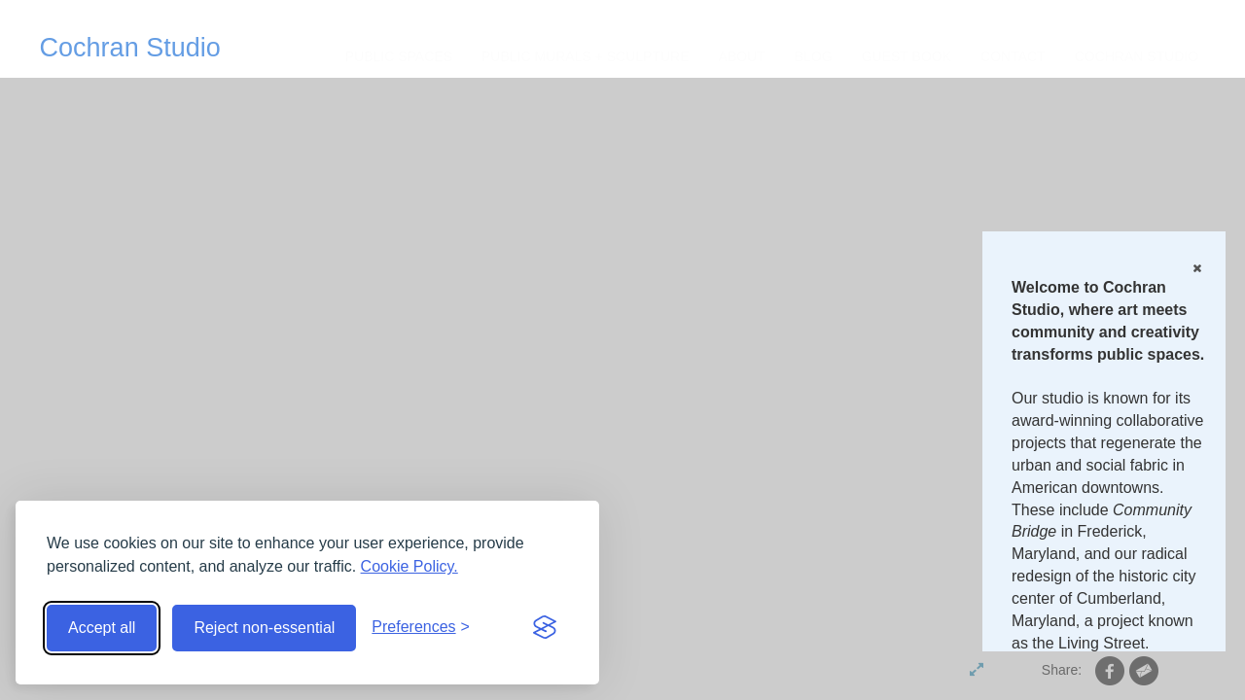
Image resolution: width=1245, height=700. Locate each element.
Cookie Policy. (409, 566)
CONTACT (1013, 56)
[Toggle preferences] (421, 627)
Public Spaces (398, 56)
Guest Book (906, 56)
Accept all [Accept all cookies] (101, 627)
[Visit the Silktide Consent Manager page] (544, 628)
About (742, 56)
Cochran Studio (130, 47)
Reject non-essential (264, 627)
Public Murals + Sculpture (585, 56)
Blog (814, 56)
